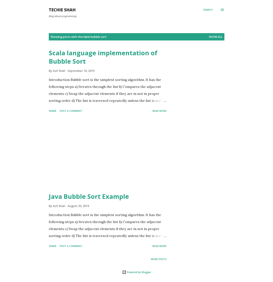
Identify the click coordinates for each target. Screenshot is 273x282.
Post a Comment (71, 110)
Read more (159, 110)
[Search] (208, 10)
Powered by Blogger (136, 272)
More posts (159, 259)
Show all (216, 37)
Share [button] (52, 110)
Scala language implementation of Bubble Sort (103, 57)
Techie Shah (62, 10)
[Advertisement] (108, 153)
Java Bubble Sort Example (89, 196)
